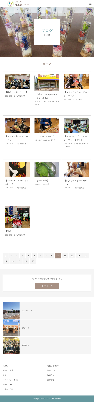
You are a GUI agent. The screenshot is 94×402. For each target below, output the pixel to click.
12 (72, 256)
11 (65, 256)
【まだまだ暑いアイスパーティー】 (16, 138)
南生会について (53, 366)
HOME (5, 366)
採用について (52, 370)
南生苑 (46, 184)
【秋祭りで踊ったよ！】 (16, 92)
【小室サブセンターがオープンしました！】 (46, 96)
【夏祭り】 (10, 231)
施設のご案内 (8, 370)
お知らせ (50, 375)
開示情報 (50, 380)
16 (13, 261)
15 (6, 261)
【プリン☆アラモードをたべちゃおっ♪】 (75, 94)
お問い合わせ (47, 286)
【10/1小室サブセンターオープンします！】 (75, 138)
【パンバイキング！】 (45, 136)
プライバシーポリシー (12, 380)
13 (79, 256)
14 (85, 256)
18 (26, 261)
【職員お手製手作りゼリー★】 (75, 182)
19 (33, 261)
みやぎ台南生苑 (19, 96)
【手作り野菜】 (42, 180)
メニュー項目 (8, 389)
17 (19, 261)
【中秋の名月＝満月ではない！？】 (16, 182)
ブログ (5, 375)
